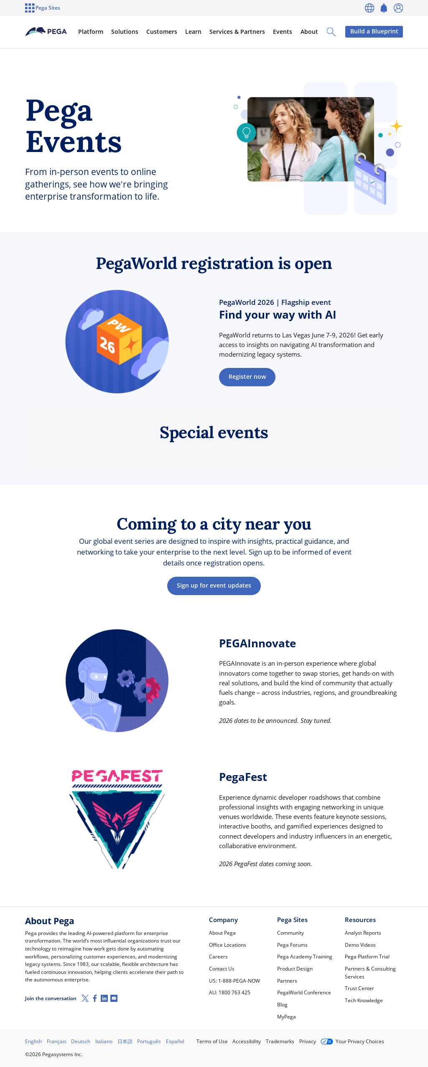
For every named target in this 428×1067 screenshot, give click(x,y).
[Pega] (53, 32)
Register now (247, 376)
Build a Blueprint (374, 31)
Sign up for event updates (214, 585)
